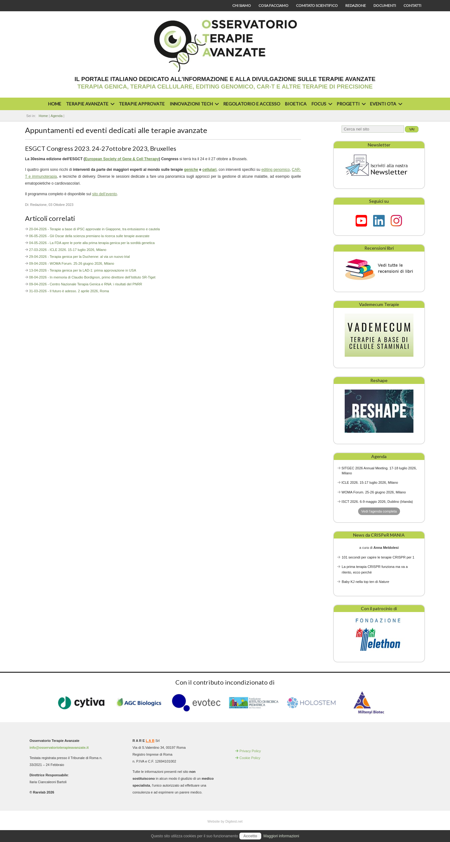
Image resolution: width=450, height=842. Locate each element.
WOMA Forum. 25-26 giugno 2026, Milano (374, 492)
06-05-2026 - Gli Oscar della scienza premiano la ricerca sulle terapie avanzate (89, 236)
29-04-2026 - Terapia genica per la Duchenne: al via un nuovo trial (79, 256)
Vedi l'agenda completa (379, 511)
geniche (191, 169)
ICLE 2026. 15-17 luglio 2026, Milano (370, 482)
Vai (411, 129)
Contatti (412, 5)
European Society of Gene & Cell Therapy (122, 159)
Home (54, 103)
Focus (321, 103)
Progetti (350, 103)
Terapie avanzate (89, 103)
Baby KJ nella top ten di (365, 582)
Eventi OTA (385, 103)
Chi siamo (241, 5)
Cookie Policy (249, 758)
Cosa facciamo (273, 5)
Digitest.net (233, 821)
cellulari (209, 169)
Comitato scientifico (317, 5)
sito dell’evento (104, 194)
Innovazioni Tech (193, 103)
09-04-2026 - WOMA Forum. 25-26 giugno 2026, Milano (71, 263)
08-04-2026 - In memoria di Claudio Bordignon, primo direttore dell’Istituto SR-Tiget (92, 277)
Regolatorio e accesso (251, 103)
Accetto (250, 836)
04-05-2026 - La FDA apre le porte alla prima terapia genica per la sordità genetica (92, 243)
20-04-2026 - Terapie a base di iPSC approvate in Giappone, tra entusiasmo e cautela (94, 229)
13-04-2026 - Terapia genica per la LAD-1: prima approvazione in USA (82, 270)
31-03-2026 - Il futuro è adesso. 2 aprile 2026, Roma (69, 291)
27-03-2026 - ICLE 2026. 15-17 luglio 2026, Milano (67, 250)
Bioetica (296, 103)
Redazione (355, 5)
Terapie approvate (142, 103)
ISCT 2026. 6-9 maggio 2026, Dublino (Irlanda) (377, 501)
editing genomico (275, 169)
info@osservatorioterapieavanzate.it (58, 747)
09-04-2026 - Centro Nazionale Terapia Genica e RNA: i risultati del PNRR (85, 284)
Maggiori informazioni (281, 836)
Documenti (384, 5)
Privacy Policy (250, 751)
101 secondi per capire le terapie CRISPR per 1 (378, 557)
